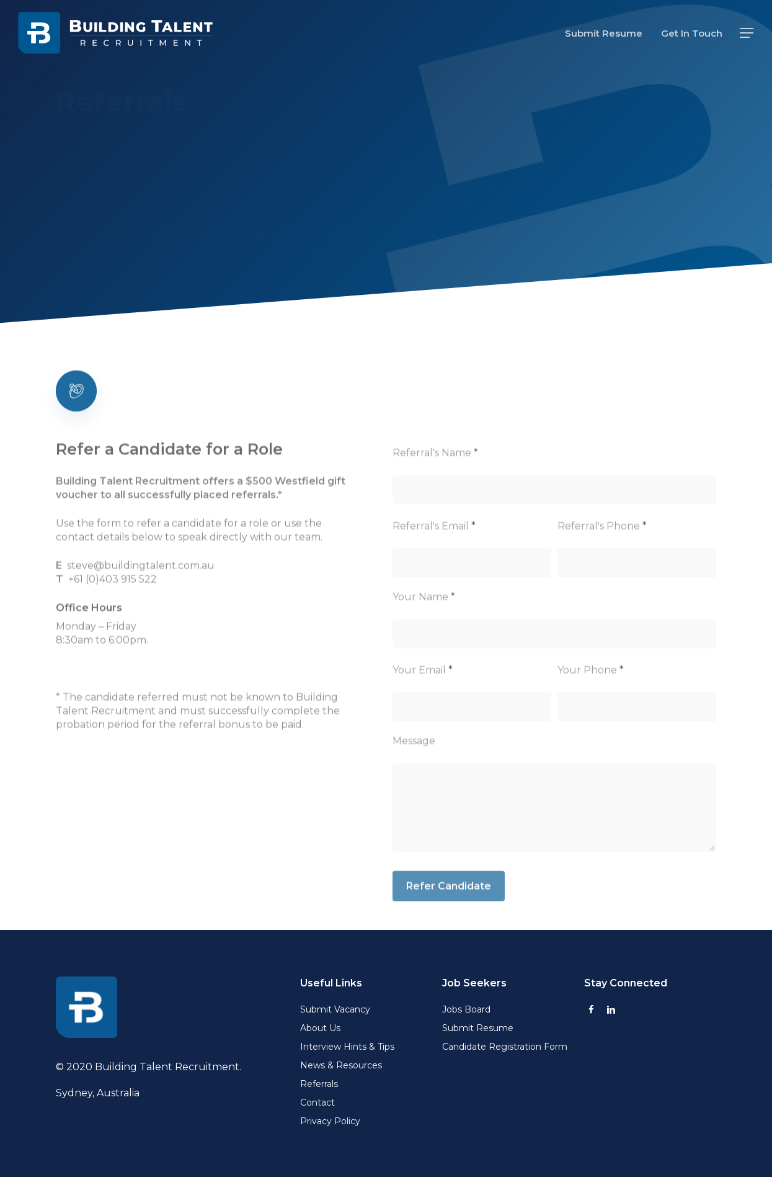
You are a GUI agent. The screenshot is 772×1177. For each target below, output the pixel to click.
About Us (320, 1028)
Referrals (319, 1083)
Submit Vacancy (335, 1009)
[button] (747, 33)
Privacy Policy (330, 1121)
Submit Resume (477, 1028)
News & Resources (341, 1065)
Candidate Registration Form (504, 1046)
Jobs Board (466, 1009)
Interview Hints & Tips (347, 1046)
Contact (317, 1102)
